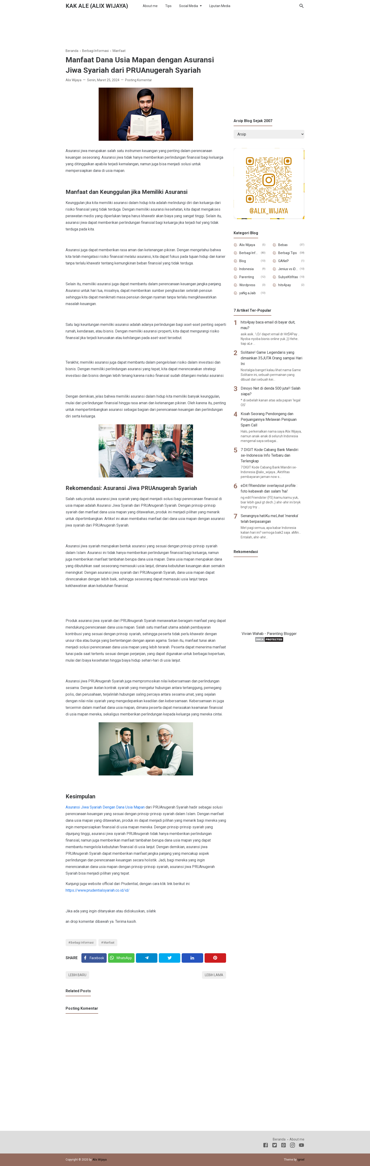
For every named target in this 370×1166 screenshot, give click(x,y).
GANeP (283, 261)
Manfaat (109, 942)
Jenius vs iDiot (288, 269)
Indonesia (246, 269)
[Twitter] (121, 958)
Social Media (188, 6)
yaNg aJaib (247, 293)
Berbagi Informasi (82, 942)
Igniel (300, 1159)
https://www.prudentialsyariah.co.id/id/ (98, 890)
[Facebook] (94, 958)
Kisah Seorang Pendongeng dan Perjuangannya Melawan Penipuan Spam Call (269, 419)
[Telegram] (146, 958)
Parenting (246, 277)
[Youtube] (301, 1146)
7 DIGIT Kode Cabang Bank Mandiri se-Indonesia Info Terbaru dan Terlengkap (269, 455)
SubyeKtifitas (288, 277)
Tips (168, 6)
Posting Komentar (138, 80)
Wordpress (247, 285)
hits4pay (284, 285)
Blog (242, 261)
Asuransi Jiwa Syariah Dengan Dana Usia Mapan (105, 807)
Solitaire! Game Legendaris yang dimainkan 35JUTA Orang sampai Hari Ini (271, 358)
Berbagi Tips (287, 253)
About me (150, 6)
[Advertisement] (185, 28)
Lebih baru (77, 975)
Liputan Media (219, 6)
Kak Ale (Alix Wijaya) (97, 6)
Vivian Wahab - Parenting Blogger (269, 633)
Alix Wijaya (247, 245)
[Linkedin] (192, 958)
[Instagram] (292, 1146)
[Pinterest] (215, 958)
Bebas (283, 245)
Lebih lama (214, 975)
